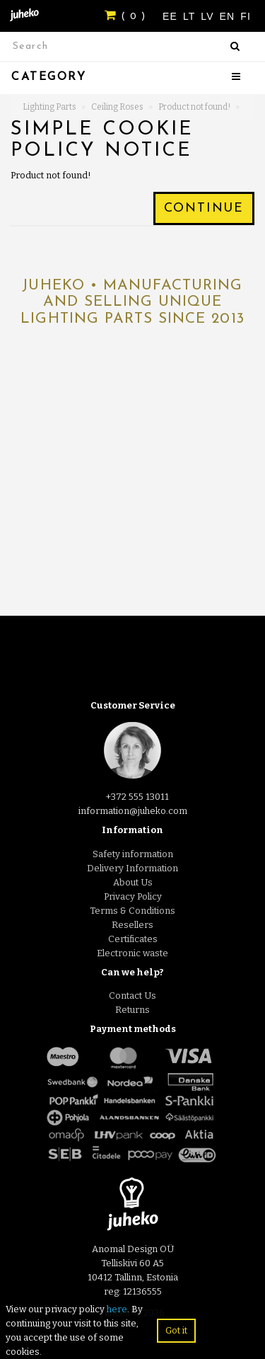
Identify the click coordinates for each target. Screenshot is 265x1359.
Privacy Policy (133, 896)
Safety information (133, 854)
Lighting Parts (49, 107)
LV (209, 16)
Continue (204, 208)
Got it (176, 1330)
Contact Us (132, 995)
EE (172, 16)
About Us (133, 882)
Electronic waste (132, 953)
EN (229, 16)
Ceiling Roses (117, 107)
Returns (132, 1009)
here (117, 1309)
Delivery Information (132, 868)
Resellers (132, 924)
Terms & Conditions (132, 910)
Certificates (133, 939)
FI (245, 16)
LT (191, 16)
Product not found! (194, 107)
